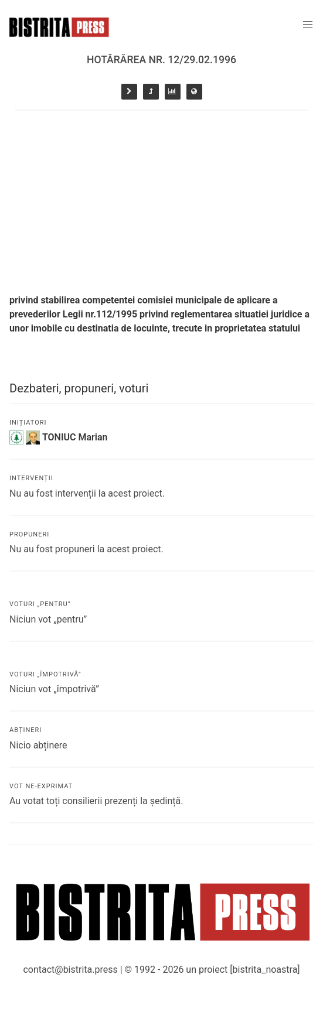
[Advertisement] (161, 199)
